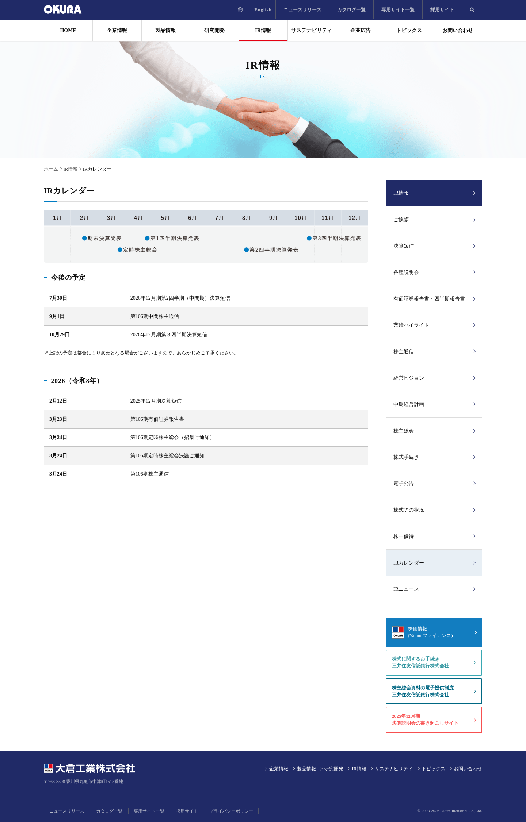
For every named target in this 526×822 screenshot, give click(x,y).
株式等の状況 (408, 510)
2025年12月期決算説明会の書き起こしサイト (425, 720)
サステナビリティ (311, 30)
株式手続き (406, 457)
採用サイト (442, 9)
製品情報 (165, 30)
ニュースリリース (302, 9)
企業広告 (360, 30)
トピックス (409, 30)
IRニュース (406, 589)
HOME (68, 30)
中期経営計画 (408, 404)
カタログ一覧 (351, 9)
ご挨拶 (401, 219)
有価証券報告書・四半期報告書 (429, 299)
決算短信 (403, 246)
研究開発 (214, 30)
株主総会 (403, 431)
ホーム (51, 169)
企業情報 (117, 30)
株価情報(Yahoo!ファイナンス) (430, 632)
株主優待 (403, 536)
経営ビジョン (408, 378)
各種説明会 (406, 272)
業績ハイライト (411, 325)
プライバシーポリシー (231, 811)
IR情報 (263, 30)
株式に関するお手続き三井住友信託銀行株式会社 (420, 662)
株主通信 (403, 351)
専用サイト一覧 (398, 9)
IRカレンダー (408, 563)
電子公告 (403, 483)
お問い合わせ (457, 30)
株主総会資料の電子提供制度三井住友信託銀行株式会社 (423, 691)
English (263, 9)
